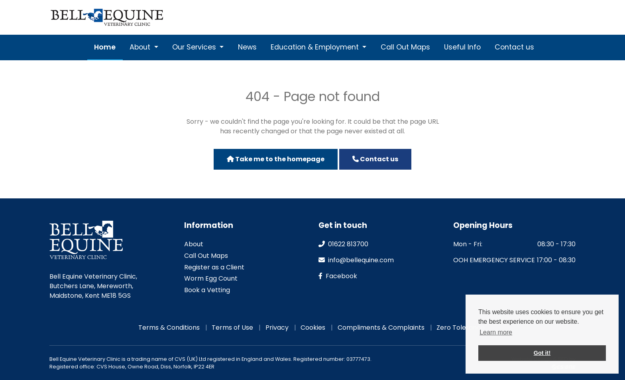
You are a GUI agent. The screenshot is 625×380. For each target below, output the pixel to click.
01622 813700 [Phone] (440, 17)
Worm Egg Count (211, 278)
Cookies (313, 327)
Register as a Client (214, 267)
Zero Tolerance (460, 327)
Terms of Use (232, 327)
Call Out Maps (405, 47)
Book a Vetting (207, 290)
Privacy (277, 327)
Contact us (514, 47)
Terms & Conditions (169, 327)
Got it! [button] (542, 353)
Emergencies (557, 17)
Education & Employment (316, 47)
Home (105, 47)
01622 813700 (343, 244)
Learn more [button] (496, 332)
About (141, 47)
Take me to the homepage (275, 159)
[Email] (484, 17)
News (247, 47)
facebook (337, 276)
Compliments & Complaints (381, 327)
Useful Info (462, 47)
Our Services (195, 47)
